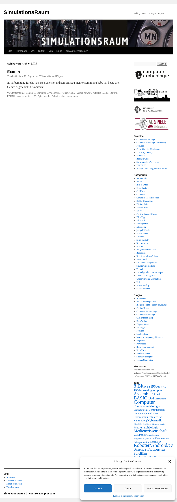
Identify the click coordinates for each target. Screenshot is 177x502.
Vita (51, 51)
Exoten (13, 72)
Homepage (21, 51)
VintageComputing (145, 360)
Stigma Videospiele (145, 356)
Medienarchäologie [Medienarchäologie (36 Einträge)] (146, 427)
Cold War (141, 191)
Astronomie (142, 178)
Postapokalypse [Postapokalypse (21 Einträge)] (152, 435)
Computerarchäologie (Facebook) (151, 142)
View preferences (157, 488)
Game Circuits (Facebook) (148, 149)
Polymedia (141, 343)
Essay (139, 210)
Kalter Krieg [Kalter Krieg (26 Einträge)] (140, 420)
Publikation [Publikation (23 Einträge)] (158, 438)
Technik (140, 269)
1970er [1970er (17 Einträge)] (163, 387)
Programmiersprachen (146, 249)
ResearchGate (143, 159)
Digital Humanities (145, 201)
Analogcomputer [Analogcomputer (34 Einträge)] (153, 390)
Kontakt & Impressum (123, 496)
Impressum (139, 496)
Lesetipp (140, 236)
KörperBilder (142, 233)
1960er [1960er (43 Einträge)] (155, 386)
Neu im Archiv (68, 93)
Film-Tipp (141, 217)
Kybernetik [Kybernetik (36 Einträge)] (154, 420)
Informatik (141, 227)
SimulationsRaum (26, 12)
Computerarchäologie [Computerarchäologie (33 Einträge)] (147, 406)
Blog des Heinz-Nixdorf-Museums (152, 305)
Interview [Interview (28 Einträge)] (156, 416)
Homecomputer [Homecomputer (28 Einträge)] (142, 416)
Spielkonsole (44, 96)
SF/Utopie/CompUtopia (147, 262)
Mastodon (141, 155)
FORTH (11, 96)
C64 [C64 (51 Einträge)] (151, 398)
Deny (127, 488)
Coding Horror (143, 308)
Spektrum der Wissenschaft (148, 162)
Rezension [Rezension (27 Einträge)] (155, 441)
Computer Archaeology (147, 311)
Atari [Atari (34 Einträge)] (157, 394)
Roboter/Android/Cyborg (147, 256)
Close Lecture (143, 188)
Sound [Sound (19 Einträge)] (162, 450)
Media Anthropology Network (150, 337)
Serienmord (142, 259)
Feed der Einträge (14, 480)
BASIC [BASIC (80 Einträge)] (140, 397)
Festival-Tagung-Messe (147, 214)
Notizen (140, 246)
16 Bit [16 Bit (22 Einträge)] (147, 386)
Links (59, 51)
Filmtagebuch (142, 223)
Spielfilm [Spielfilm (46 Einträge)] (140, 453)
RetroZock (141, 350)
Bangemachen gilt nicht (147, 301)
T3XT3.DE (141, 165)
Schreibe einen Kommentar (65, 96)
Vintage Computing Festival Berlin (152, 168)
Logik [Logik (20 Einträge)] (162, 424)
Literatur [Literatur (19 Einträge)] (155, 424)
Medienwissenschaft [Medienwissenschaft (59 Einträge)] (150, 431)
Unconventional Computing (149, 279)
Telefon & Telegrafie (146, 275)
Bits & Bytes (142, 184)
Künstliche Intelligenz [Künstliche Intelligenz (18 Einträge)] (142, 424)
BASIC (105, 93)
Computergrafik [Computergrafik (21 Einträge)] (141, 410)
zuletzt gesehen (143, 288)
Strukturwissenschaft (146, 266)
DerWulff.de (142, 321)
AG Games (141, 298)
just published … (144, 230)
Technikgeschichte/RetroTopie (150, 272)
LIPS (34, 96)
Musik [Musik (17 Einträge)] (136, 435)
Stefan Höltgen (55, 76)
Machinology (142, 334)
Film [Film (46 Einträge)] (154, 413)
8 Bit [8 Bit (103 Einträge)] (139, 386)
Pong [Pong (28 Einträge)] (142, 434)
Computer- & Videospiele (48, 93)
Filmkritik (141, 220)
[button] (170, 461)
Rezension (141, 253)
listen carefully (143, 240)
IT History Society (145, 152)
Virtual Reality (143, 285)
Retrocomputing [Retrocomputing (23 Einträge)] (141, 442)
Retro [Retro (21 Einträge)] (166, 438)
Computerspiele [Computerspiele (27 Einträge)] (142, 413)
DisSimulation (143, 204)
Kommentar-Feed (14, 484)
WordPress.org (13, 487)
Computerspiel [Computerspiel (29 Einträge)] (156, 409)
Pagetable (141, 340)
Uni (33, 51)
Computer (30, 93)
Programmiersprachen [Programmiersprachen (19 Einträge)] (143, 438)
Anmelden (11, 477)
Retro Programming (145, 347)
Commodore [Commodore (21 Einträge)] (160, 398)
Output (41, 51)
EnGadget (141, 327)
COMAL (113, 93)
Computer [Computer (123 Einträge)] (144, 402)
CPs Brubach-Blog (145, 318)
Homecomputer (23, 96)
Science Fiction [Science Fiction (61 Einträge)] (146, 449)
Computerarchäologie (146, 139)
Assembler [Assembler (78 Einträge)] (143, 393)
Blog (10, 51)
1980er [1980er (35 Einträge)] (138, 390)
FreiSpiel (140, 146)
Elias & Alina (142, 207)
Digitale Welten (143, 324)
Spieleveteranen (143, 353)
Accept (98, 488)
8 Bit (98, 93)
